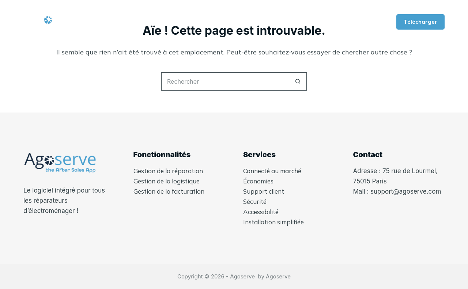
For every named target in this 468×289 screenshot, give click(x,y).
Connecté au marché (272, 171)
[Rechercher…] (225, 81)
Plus (333, 22)
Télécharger (420, 21)
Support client (263, 191)
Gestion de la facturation (168, 191)
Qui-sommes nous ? (152, 22)
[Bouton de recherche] (298, 81)
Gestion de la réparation (168, 171)
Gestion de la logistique (166, 181)
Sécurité (255, 201)
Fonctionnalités (229, 22)
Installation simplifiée (273, 222)
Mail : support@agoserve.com (397, 191)
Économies (258, 181)
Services (288, 22)
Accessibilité (261, 212)
